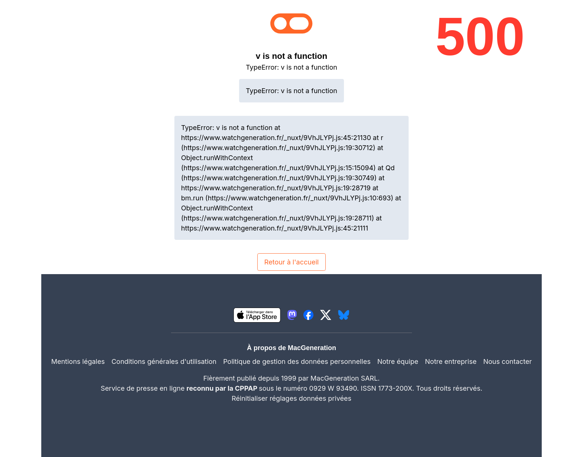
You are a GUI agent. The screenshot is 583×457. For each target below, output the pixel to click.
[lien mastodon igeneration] (292, 315)
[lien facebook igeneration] (308, 315)
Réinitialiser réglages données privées (291, 398)
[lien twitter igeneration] (325, 315)
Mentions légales (78, 361)
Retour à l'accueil (291, 262)
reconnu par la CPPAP (223, 388)
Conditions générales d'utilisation (164, 361)
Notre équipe (397, 361)
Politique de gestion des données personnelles (297, 361)
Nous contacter (507, 361)
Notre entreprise (451, 361)
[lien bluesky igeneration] (344, 315)
